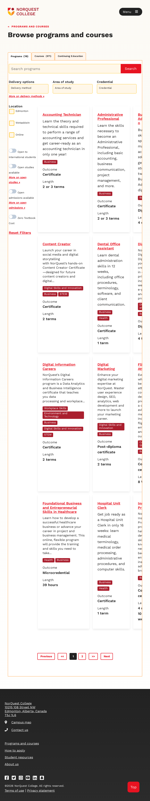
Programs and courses (30, 26)
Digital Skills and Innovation (63, 287)
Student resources (19, 757)
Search (131, 68)
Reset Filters (20, 233)
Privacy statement (41, 790)
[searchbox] (29, 89)
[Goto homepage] (23, 12)
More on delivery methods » (26, 96)
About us (12, 764)
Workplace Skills (55, 408)
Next (107, 656)
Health (103, 318)
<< (62, 656)
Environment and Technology (55, 415)
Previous (46, 656)
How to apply (15, 750)
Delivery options (21, 82)
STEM (63, 293)
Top (133, 787)
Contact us (16, 730)
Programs (19, 56)
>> (93, 656)
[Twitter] (15, 778)
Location (15, 106)
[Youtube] (29, 778)
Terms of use (14, 790)
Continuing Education (70, 56)
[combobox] (28, 88)
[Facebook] (8, 778)
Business (50, 161)
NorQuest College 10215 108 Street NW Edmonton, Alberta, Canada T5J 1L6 (26, 709)
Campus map (18, 722)
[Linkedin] (36, 778)
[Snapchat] (43, 778)
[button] (130, 12)
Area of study (63, 82)
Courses (43, 56)
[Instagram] (22, 778)
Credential (105, 82)
